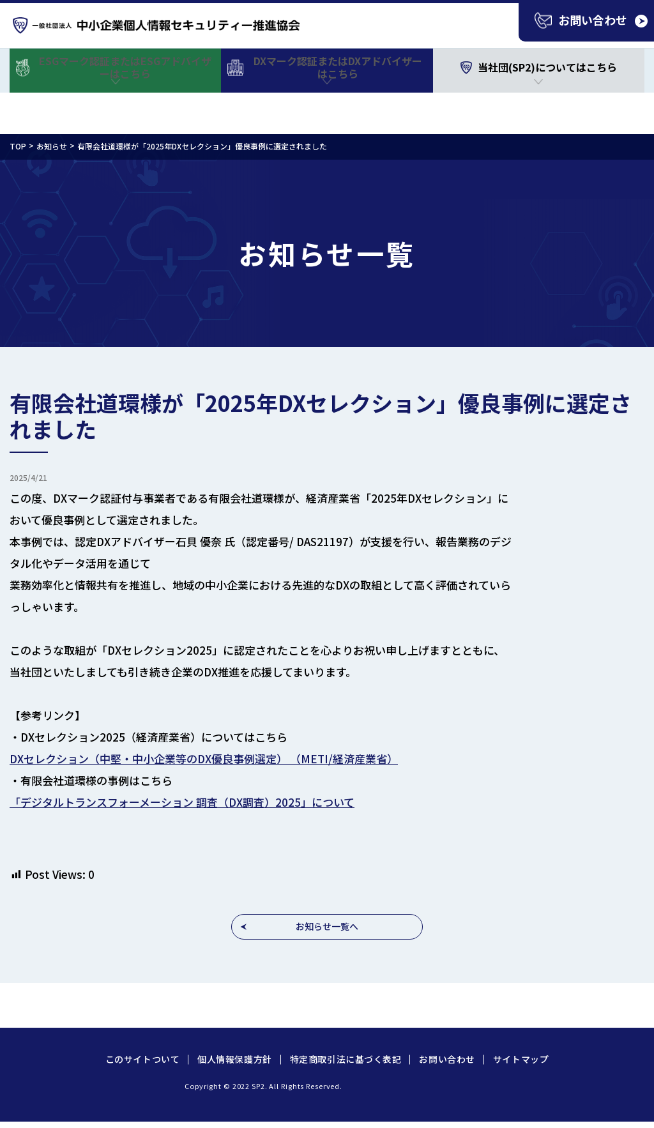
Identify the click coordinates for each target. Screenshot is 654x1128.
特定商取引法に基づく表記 (346, 1059)
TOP (18, 146)
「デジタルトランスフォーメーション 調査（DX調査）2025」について (182, 802)
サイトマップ (521, 1059)
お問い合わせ (447, 1059)
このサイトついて (142, 1059)
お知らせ (51, 146)
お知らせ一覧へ (327, 926)
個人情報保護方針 (234, 1059)
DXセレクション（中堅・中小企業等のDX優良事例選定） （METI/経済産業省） (204, 758)
